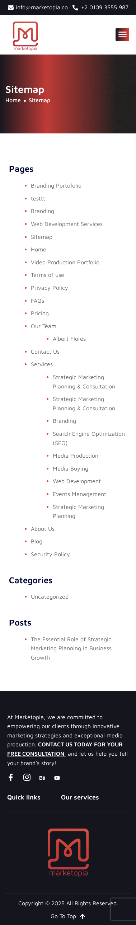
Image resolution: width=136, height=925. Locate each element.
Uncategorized (50, 596)
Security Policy (50, 554)
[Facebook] (10, 778)
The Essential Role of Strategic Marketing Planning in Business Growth (71, 648)
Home (38, 249)
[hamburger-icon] (122, 34)
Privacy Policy (49, 287)
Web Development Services (67, 224)
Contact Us (45, 351)
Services (42, 364)
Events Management (79, 494)
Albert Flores (69, 338)
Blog (36, 541)
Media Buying (70, 468)
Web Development (77, 481)
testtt (38, 198)
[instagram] (27, 778)
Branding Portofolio (56, 185)
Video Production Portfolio (65, 262)
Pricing (40, 313)
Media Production (75, 455)
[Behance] (42, 777)
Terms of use (47, 275)
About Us (43, 528)
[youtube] (57, 777)
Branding (42, 211)
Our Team (43, 326)
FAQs (37, 300)
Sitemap (41, 236)
